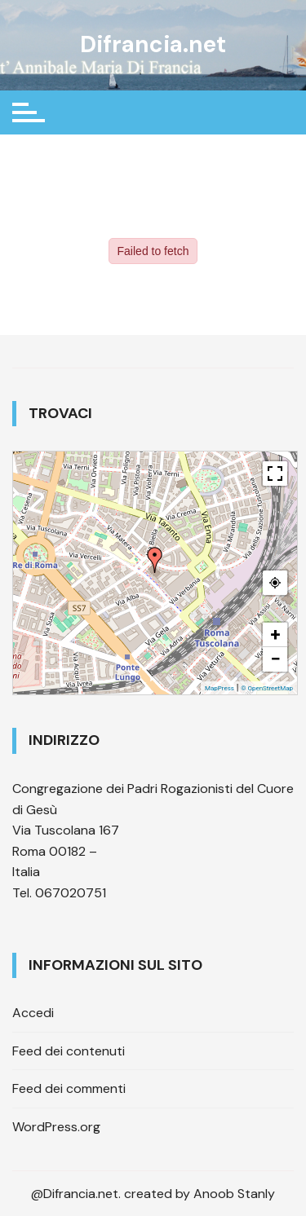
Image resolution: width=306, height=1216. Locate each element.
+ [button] (276, 634)
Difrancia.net (153, 44)
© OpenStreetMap (267, 688)
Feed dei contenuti (68, 1051)
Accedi (33, 1012)
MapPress (219, 688)
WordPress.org (56, 1126)
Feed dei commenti (69, 1088)
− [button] (275, 659)
